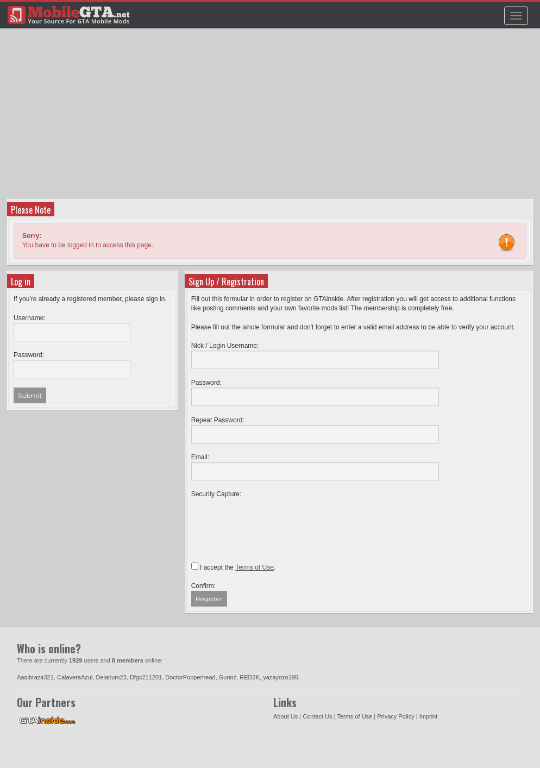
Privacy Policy (395, 716)
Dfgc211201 (146, 677)
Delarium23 (111, 677)
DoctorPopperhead (190, 677)
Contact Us (317, 716)
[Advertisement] (271, 117)
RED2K (250, 677)
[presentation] (273, 520)
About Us (285, 716)
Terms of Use (354, 716)
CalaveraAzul (74, 677)
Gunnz (227, 677)
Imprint (428, 716)
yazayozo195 (280, 677)
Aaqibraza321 (35, 677)
